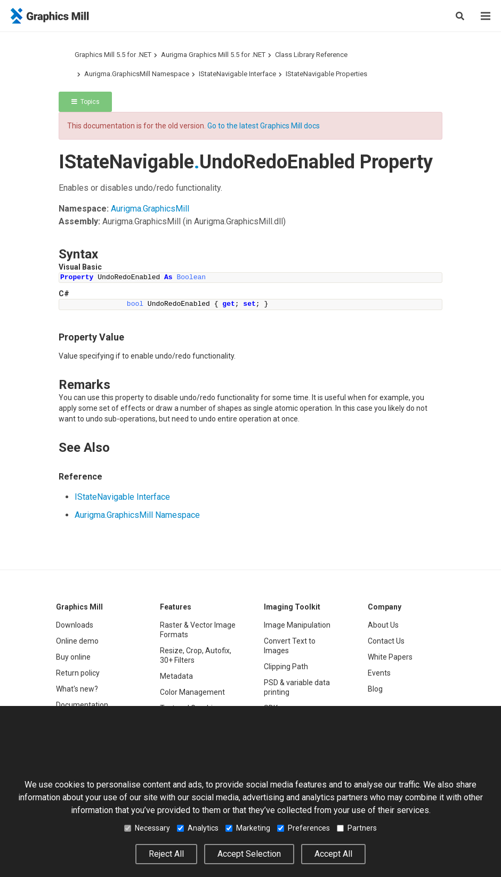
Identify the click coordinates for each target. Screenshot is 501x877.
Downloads (74, 625)
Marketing (247, 828)
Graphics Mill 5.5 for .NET (113, 55)
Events (379, 673)
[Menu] (485, 16)
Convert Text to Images (290, 646)
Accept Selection (249, 854)
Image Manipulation (297, 625)
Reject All (166, 854)
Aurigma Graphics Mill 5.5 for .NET (213, 55)
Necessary (147, 828)
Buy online (73, 657)
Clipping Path (286, 666)
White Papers (390, 657)
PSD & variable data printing (297, 687)
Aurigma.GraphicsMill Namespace (136, 74)
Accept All (333, 854)
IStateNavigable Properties (326, 74)
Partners (357, 828)
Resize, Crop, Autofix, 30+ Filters (195, 655)
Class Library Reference (311, 55)
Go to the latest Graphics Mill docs (263, 125)
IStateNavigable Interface (237, 74)
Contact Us (386, 641)
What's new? (77, 689)
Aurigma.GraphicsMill (150, 209)
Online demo (77, 641)
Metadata (176, 676)
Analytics (198, 828)
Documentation (82, 705)
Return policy (78, 673)
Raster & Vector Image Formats (198, 630)
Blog (375, 689)
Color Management (192, 692)
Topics (85, 101)
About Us (383, 625)
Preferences (303, 828)
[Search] (460, 16)
